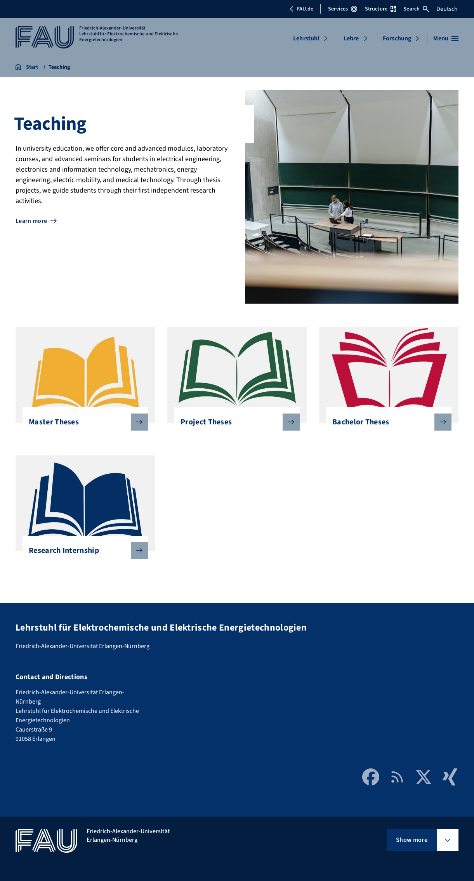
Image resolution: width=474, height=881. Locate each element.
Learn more (31, 221)
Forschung (397, 38)
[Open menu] (445, 38)
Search (416, 9)
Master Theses (82, 422)
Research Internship (82, 550)
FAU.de (301, 9)
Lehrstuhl (306, 38)
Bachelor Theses (385, 422)
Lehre (351, 38)
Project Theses (234, 422)
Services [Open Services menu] (342, 9)
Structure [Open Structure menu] (380, 9)
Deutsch (447, 9)
